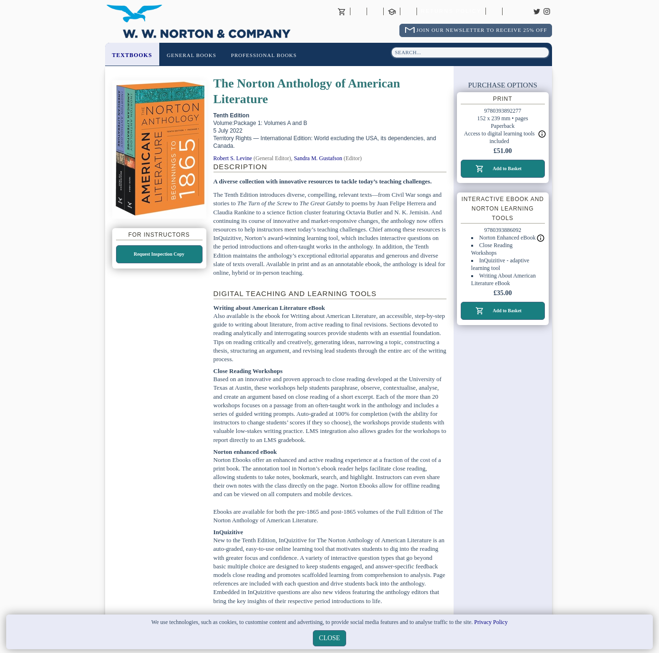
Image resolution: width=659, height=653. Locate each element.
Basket (342, 11)
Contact (375, 11)
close (329, 638)
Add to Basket (507, 168)
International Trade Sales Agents (408, 11)
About (358, 11)
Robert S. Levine (232, 158)
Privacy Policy (490, 622)
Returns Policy (451, 11)
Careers (510, 11)
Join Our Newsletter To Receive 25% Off (482, 30)
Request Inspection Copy (159, 254)
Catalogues (494, 11)
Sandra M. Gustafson (318, 158)
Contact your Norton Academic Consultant (392, 11)
